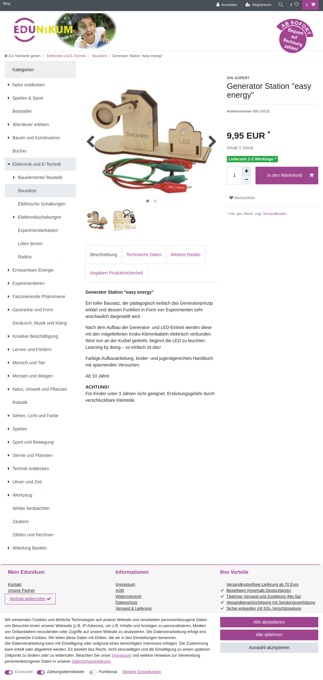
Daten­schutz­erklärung (91, 661)
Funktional (108, 672)
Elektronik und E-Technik (66, 56)
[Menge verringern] (246, 180)
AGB (119, 590)
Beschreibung (103, 254)
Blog (6, 3)
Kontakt (14, 584)
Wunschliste (242, 198)
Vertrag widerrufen (30, 599)
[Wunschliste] (294, 5)
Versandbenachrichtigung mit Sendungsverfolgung (270, 602)
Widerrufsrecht (128, 596)
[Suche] (280, 5)
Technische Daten (144, 254)
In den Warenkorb (290, 175)
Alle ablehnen (269, 634)
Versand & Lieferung (133, 608)
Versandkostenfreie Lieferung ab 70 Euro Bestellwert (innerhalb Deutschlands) (262, 587)
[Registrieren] (257, 5)
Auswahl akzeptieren (269, 647)
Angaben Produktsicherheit (116, 272)
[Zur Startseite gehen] (22, 56)
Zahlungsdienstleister (66, 672)
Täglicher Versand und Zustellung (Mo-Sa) (263, 596)
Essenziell (24, 672)
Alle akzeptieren (269, 622)
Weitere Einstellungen (142, 672)
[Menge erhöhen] (246, 171)
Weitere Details (186, 254)
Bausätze (99, 56)
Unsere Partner (21, 590)
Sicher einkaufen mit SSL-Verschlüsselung (263, 608)
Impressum (125, 584)
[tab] (103, 254)
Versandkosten (274, 214)
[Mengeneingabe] (234, 175)
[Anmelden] (226, 5)
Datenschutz (126, 602)
